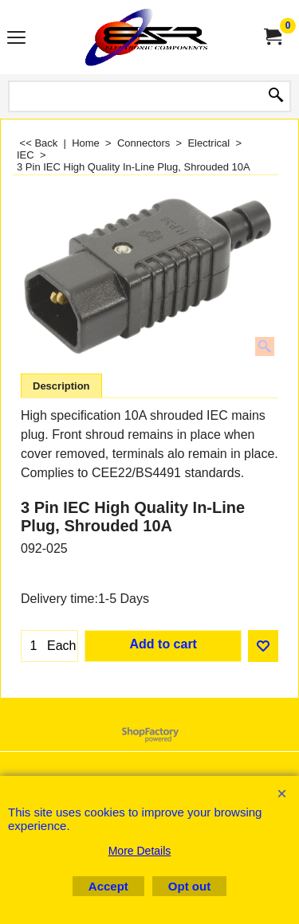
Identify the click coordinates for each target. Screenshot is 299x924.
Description (61, 386)
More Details (139, 850)
